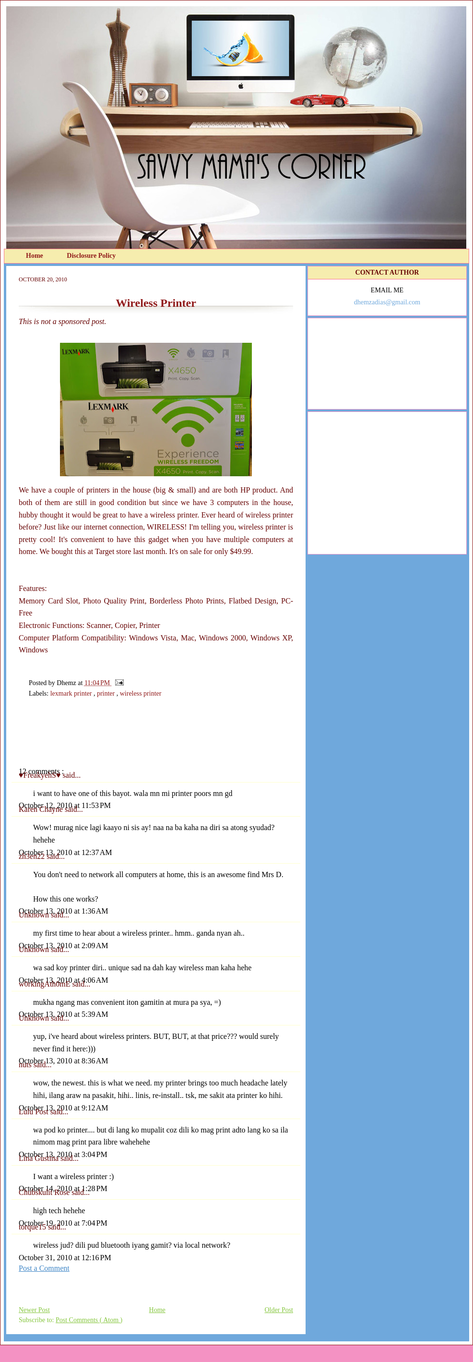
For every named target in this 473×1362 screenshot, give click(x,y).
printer (107, 693)
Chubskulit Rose (45, 1192)
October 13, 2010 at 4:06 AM (63, 980)
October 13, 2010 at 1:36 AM (63, 911)
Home (35, 255)
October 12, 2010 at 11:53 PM (65, 805)
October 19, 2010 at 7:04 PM (63, 1223)
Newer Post (34, 1310)
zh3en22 (33, 856)
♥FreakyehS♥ (40, 775)
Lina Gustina (39, 1158)
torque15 (33, 1227)
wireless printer (141, 693)
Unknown (35, 915)
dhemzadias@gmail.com (387, 302)
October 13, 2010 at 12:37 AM (65, 852)
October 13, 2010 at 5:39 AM (63, 1014)
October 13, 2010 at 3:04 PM (63, 1154)
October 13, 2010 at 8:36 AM (63, 1061)
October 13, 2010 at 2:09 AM (63, 945)
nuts (26, 1065)
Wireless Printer (156, 303)
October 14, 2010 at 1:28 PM (63, 1188)
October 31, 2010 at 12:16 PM (65, 1258)
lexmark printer (72, 693)
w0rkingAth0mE (45, 984)
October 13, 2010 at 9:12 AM (63, 1108)
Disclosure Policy (91, 255)
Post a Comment (44, 1268)
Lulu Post (34, 1112)
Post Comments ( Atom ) (89, 1320)
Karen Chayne (42, 809)
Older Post (279, 1310)
